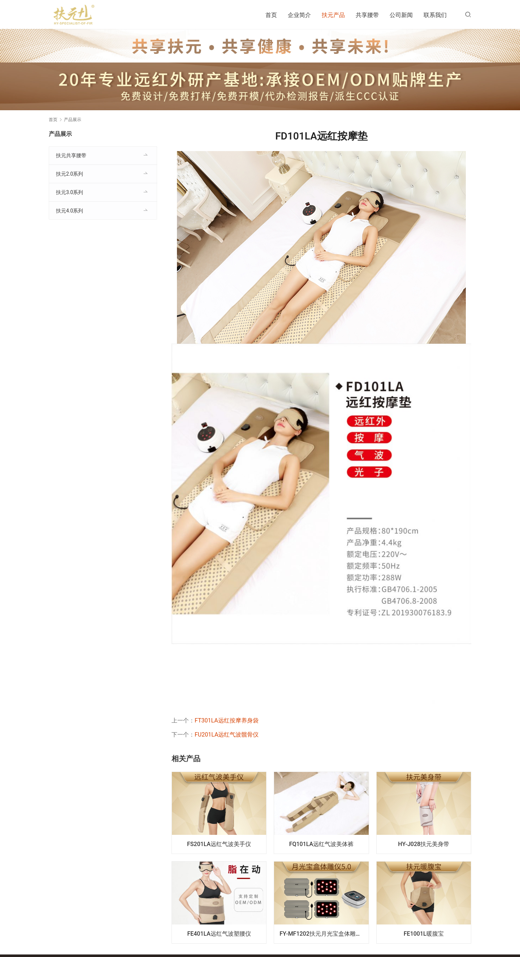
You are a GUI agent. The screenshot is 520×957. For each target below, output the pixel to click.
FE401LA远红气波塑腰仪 (219, 933)
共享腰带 (367, 15)
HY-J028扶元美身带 (423, 844)
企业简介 (299, 15)
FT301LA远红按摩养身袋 (227, 720)
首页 (271, 15)
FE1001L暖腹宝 (424, 933)
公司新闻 (401, 15)
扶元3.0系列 (69, 192)
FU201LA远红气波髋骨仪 (227, 734)
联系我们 (435, 15)
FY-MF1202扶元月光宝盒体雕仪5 (322, 933)
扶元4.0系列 (69, 211)
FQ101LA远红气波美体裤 (321, 844)
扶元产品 (333, 15)
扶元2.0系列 (69, 174)
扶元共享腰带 (71, 155)
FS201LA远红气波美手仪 (219, 844)
